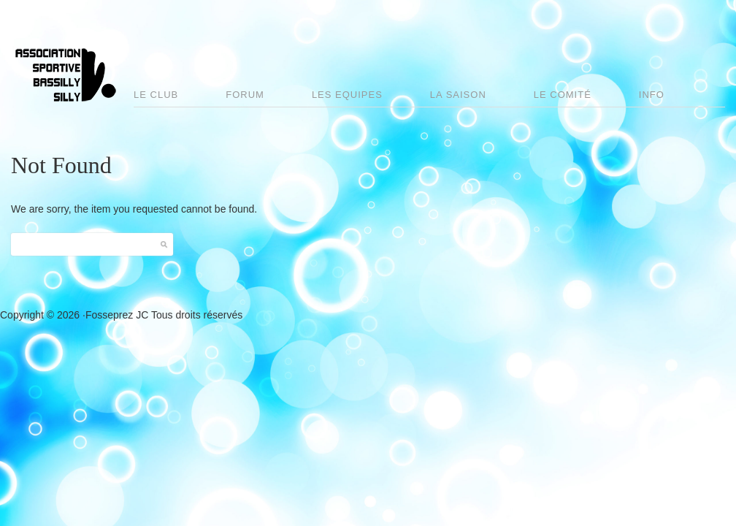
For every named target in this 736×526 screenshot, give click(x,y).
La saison (458, 94)
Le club (156, 94)
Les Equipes (347, 94)
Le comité (562, 94)
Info (651, 94)
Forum (245, 94)
